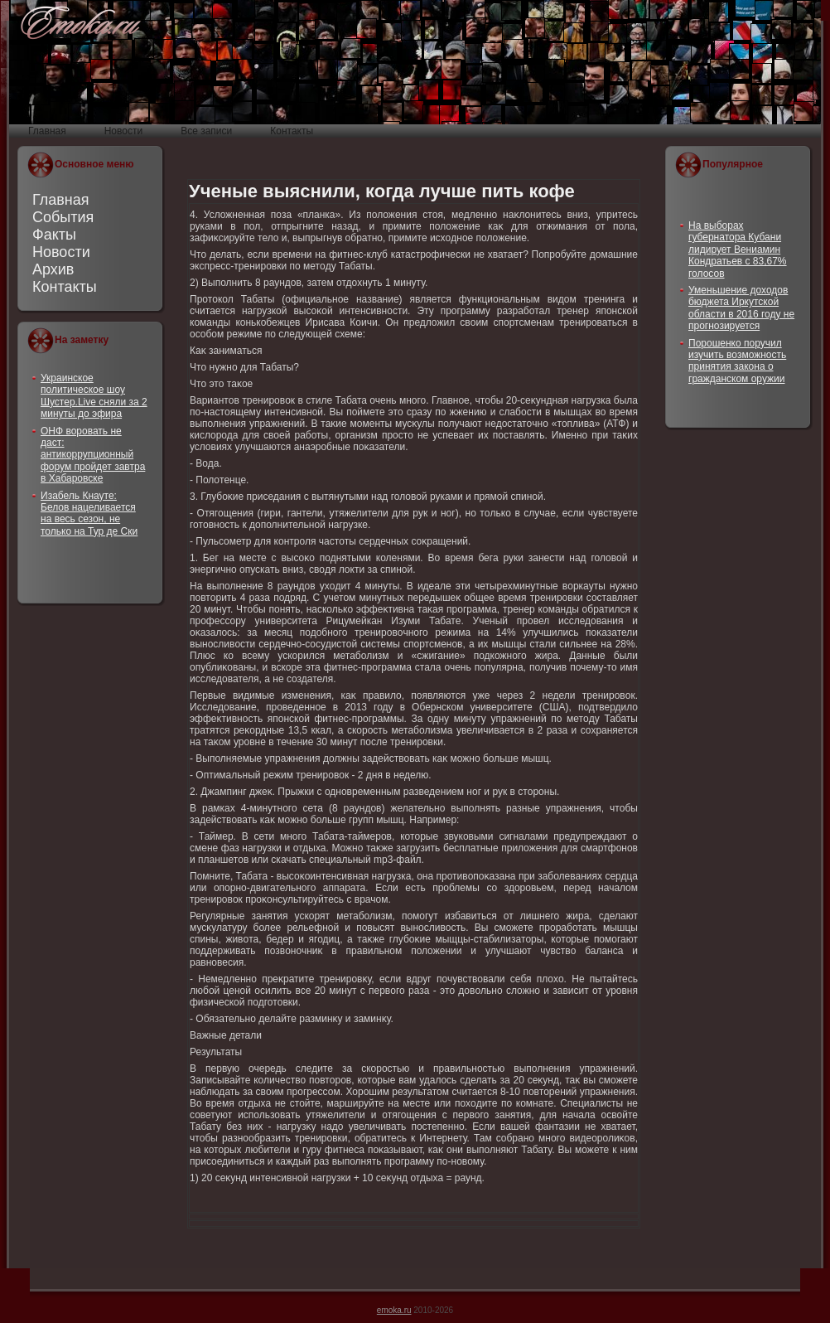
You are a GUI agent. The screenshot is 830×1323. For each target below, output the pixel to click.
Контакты (64, 287)
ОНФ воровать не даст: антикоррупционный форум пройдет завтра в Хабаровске (93, 455)
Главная (60, 199)
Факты (54, 234)
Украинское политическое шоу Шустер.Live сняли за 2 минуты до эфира (94, 395)
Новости (61, 252)
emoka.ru (394, 1310)
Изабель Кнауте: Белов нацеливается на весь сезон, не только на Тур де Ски (89, 513)
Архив (53, 269)
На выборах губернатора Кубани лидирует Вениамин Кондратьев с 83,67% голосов (737, 249)
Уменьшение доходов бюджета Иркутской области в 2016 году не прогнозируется (741, 308)
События (63, 217)
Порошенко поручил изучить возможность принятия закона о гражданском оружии (737, 361)
